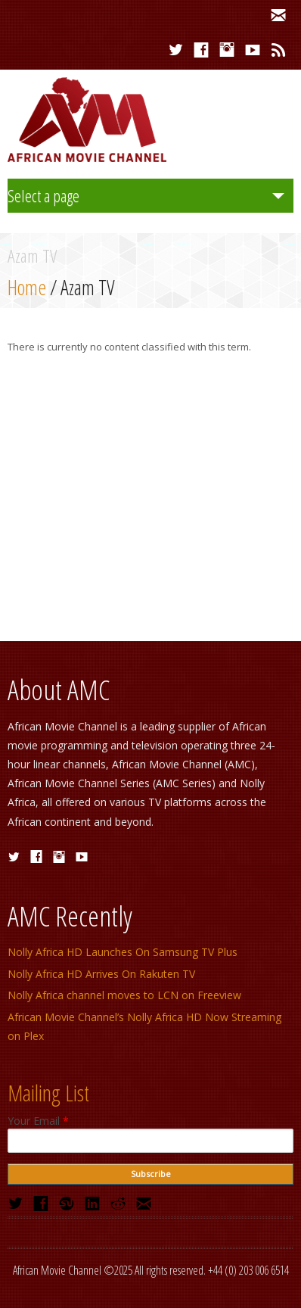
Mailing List (48, 1092)
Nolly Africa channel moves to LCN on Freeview (124, 995)
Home (27, 287)
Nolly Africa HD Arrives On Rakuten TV (101, 974)
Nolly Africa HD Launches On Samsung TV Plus (122, 952)
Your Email (38, 1121)
